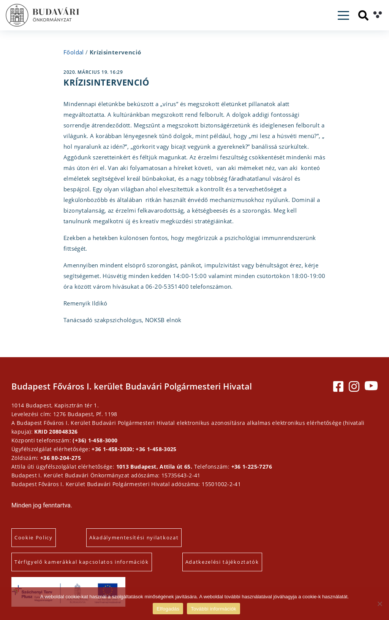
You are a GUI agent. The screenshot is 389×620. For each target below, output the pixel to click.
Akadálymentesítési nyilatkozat (134, 537)
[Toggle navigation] (343, 15)
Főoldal (73, 52)
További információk (213, 609)
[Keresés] (363, 15)
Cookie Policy (33, 537)
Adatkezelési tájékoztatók (222, 561)
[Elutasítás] (379, 603)
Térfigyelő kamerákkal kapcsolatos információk (81, 561)
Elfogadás (168, 609)
